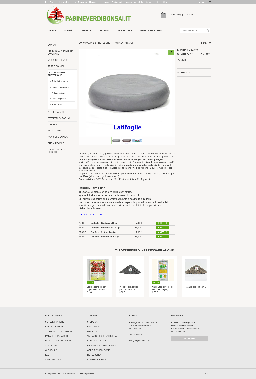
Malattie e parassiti (56, 336)
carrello (162, 223)
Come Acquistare (97, 341)
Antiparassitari (58, 93)
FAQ (47, 355)
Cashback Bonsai (96, 359)
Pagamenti (93, 326)
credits (207, 374)
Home (52, 30)
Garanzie (92, 331)
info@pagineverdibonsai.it (140, 340)
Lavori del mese (54, 326)
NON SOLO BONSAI (58, 137)
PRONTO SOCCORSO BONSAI (101, 345)
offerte (86, 30)
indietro (206, 43)
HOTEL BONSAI (94, 355)
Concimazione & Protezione (94, 43)
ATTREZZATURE (56, 112)
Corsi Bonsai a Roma (98, 350)
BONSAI (52, 45)
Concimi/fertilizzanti (60, 87)
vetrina (104, 30)
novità (68, 30)
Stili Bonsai (51, 345)
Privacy (82, 374)
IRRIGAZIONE (55, 130)
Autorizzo (203, 2)
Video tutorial (53, 359)
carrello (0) (176, 15)
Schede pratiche (54, 322)
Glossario (51, 350)
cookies (163, 2)
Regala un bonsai (151, 30)
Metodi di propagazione (58, 341)
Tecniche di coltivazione (59, 331)
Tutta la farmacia (60, 81)
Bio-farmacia (57, 104)
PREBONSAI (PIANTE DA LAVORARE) (60, 52)
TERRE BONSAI (56, 66)
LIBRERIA (53, 124)
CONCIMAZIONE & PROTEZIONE (57, 73)
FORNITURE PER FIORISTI (57, 150)
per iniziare (125, 30)
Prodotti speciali (59, 99)
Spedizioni (93, 322)
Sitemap (90, 374)
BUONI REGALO (56, 143)
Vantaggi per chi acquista (102, 336)
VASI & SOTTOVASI (58, 60)
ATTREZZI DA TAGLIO (59, 118)
